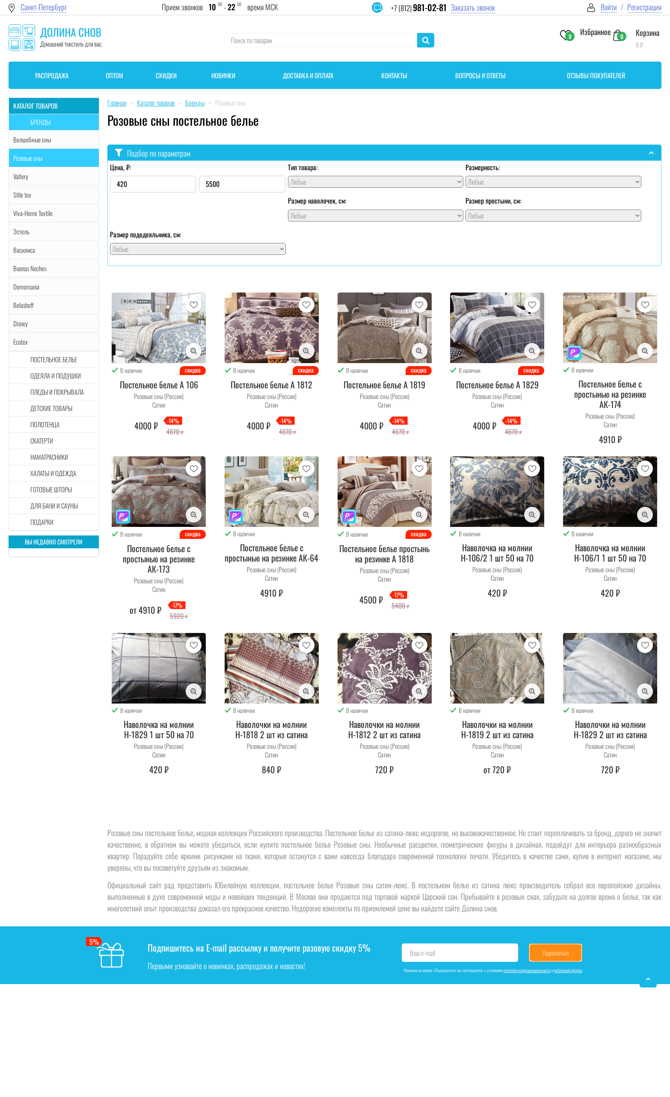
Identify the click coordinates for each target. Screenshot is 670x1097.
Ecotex (20, 341)
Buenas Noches (29, 268)
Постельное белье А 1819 (384, 384)
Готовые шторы (51, 489)
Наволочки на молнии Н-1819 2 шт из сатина (497, 729)
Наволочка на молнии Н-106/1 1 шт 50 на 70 (610, 552)
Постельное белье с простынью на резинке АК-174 (610, 393)
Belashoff (23, 305)
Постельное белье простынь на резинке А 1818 (384, 553)
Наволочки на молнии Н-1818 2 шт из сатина (271, 729)
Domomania (26, 286)
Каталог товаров (35, 105)
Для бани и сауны (54, 505)
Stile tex (22, 194)
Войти (609, 7)
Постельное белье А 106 (159, 384)
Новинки (223, 75)
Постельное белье (53, 359)
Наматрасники (49, 456)
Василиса (24, 249)
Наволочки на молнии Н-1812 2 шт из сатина (384, 729)
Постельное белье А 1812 (271, 384)
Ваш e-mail (422, 953)
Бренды (40, 122)
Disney (20, 323)
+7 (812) (419, 8)
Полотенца (44, 424)
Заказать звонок (473, 7)
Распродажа (51, 75)
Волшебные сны (32, 139)
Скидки (166, 75)
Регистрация (644, 7)
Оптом (114, 75)
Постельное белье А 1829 (497, 384)
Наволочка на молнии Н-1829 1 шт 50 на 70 (159, 729)
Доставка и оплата (308, 75)
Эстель (21, 231)
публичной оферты (568, 970)
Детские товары (51, 408)
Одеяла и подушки (55, 375)
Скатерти (41, 440)
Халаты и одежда (53, 473)
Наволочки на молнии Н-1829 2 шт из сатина (610, 729)
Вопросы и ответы (480, 75)
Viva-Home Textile (33, 213)
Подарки (41, 521)
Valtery (20, 176)
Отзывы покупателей (596, 75)
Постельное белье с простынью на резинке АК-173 (159, 558)
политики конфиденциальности (527, 970)
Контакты (394, 75)
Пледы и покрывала (57, 391)
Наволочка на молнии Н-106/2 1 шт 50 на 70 (497, 552)
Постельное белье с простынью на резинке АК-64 (271, 552)
